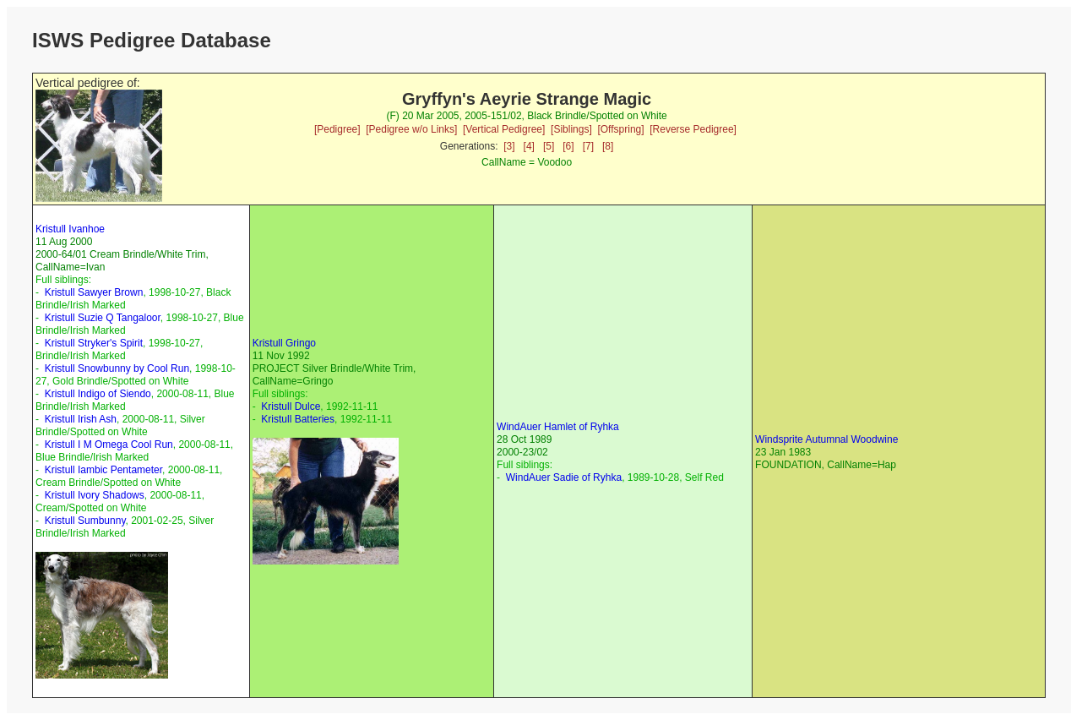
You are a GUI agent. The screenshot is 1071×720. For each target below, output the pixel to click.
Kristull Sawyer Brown (94, 292)
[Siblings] (571, 129)
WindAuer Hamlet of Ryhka (558, 427)
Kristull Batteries (297, 419)
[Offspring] (620, 129)
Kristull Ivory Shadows (94, 495)
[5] (548, 146)
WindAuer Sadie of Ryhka (564, 477)
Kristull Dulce (290, 406)
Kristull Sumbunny (85, 520)
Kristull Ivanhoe (70, 229)
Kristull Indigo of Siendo (98, 394)
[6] (568, 146)
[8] (607, 146)
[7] (588, 146)
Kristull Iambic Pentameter (103, 470)
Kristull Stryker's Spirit (94, 343)
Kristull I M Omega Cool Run (109, 444)
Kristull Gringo (284, 343)
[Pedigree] (337, 129)
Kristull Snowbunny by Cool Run (117, 368)
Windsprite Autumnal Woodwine (826, 439)
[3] (508, 146)
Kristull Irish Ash (81, 419)
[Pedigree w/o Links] (411, 129)
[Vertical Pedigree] (504, 129)
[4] (529, 146)
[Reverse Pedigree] (693, 129)
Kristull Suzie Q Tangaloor (102, 318)
